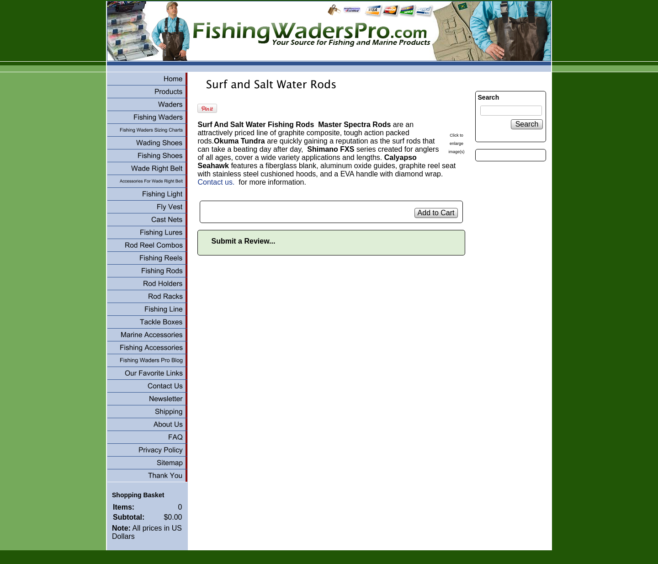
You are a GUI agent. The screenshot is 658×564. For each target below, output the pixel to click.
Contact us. (215, 182)
